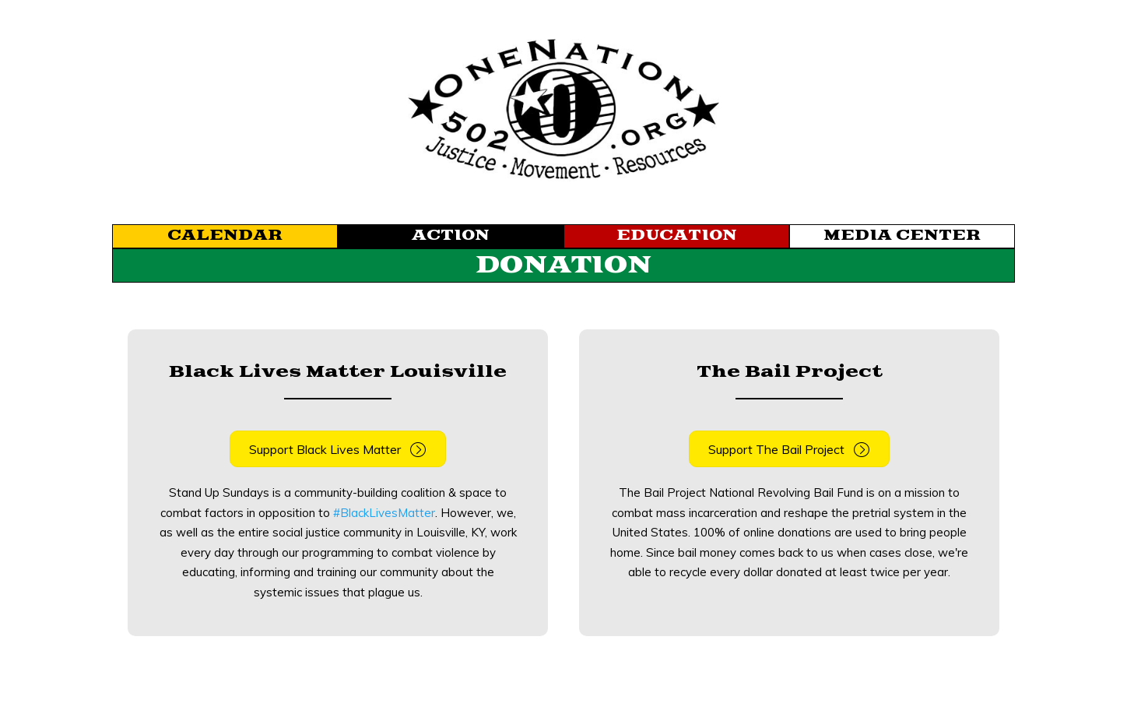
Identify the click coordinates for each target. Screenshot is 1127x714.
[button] (338, 449)
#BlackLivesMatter (384, 512)
